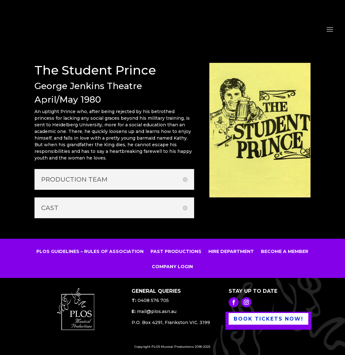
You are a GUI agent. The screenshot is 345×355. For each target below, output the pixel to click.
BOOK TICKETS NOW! (268, 319)
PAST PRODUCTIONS (176, 251)
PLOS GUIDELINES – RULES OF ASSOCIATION (90, 251)
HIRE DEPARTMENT (231, 251)
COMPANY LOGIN (172, 266)
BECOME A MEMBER (284, 251)
